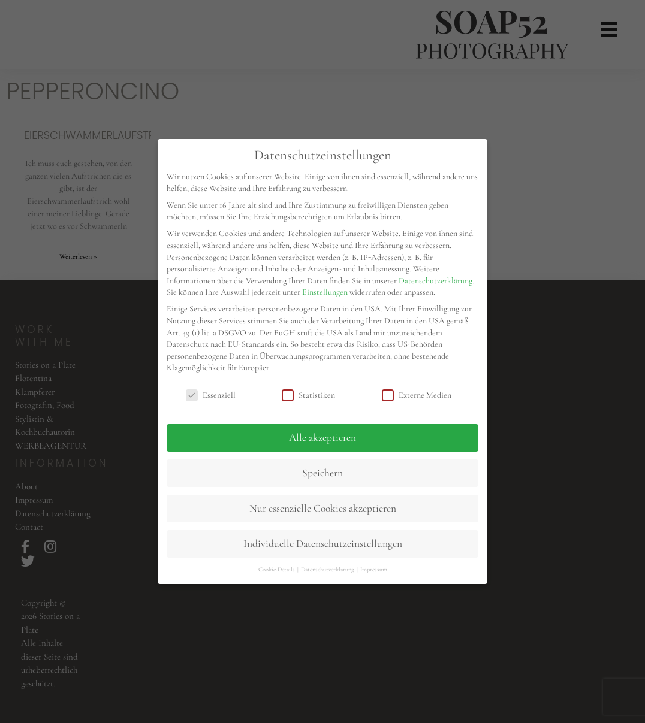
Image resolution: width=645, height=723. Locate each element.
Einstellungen (325, 292)
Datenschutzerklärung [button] (328, 569)
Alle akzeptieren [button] (322, 437)
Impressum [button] (373, 569)
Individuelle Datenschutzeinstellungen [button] (322, 543)
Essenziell (211, 395)
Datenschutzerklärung (435, 281)
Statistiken (308, 395)
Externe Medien (416, 395)
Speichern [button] (322, 473)
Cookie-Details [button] (277, 569)
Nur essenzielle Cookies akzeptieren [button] (322, 508)
